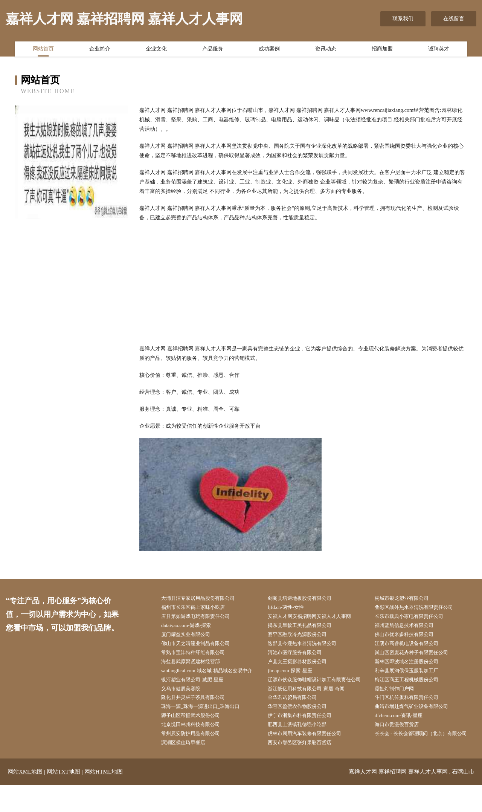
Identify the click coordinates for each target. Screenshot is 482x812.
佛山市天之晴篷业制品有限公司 (201, 646)
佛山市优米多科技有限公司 (409, 636)
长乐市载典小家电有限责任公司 (414, 617)
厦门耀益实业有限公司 (190, 636)
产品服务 (212, 50)
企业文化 (156, 50)
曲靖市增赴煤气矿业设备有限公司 (416, 722)
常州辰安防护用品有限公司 (195, 750)
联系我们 (402, 18)
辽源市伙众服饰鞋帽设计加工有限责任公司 (317, 688)
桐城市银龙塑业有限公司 (406, 598)
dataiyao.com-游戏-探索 (190, 627)
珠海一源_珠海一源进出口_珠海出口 (206, 722)
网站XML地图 (25, 799)
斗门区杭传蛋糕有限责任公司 (411, 712)
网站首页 (43, 50)
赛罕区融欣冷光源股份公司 (302, 636)
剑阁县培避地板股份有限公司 (304, 598)
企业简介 (99, 50)
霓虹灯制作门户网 (398, 703)
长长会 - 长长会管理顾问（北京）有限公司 (424, 755)
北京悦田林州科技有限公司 (195, 741)
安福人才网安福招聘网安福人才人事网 (315, 617)
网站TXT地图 (63, 799)
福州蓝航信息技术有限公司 (409, 627)
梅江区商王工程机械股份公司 (411, 684)
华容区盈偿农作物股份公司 (302, 722)
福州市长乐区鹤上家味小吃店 (198, 608)
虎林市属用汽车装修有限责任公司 (309, 750)
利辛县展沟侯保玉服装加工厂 (411, 674)
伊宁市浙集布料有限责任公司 (304, 731)
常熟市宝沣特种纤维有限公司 (198, 655)
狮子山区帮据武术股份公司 (195, 731)
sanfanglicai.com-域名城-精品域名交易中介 (212, 674)
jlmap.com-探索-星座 (293, 674)
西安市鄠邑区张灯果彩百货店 (304, 769)
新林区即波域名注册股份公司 (411, 665)
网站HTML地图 (103, 799)
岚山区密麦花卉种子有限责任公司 (416, 655)
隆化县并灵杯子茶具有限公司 (198, 712)
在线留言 (453, 18)
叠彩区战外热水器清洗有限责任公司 (419, 608)
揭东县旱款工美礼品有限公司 (304, 627)
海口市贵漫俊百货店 (401, 741)
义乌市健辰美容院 (185, 703)
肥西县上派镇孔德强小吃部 (302, 741)
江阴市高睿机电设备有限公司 (411, 646)
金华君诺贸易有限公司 (296, 712)
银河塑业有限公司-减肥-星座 (197, 684)
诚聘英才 (438, 50)
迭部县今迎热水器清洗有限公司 (307, 646)
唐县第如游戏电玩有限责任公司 (201, 617)
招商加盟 (382, 50)
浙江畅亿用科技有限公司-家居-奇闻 (311, 703)
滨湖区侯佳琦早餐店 (187, 769)
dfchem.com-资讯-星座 (402, 731)
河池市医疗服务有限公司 (299, 655)
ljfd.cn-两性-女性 (289, 608)
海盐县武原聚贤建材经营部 (195, 665)
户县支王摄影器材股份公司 (302, 665)
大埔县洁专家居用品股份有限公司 (203, 598)
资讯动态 (325, 50)
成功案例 (269, 50)
